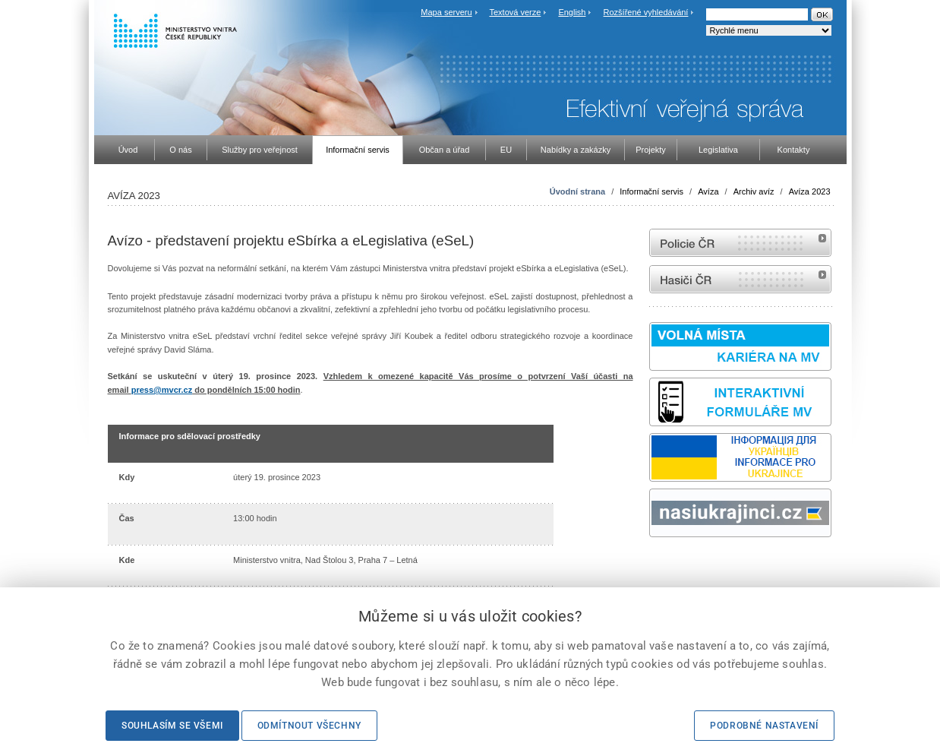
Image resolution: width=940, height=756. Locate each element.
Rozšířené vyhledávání (646, 12)
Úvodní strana (577, 191)
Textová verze (515, 12)
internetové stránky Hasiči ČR (740, 279)
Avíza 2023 (810, 191)
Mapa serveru (446, 12)
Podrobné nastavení (764, 725)
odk (657, 565)
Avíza (708, 191)
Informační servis (651, 191)
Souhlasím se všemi (172, 725)
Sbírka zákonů (651, 565)
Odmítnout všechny (309, 725)
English (571, 12)
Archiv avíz (753, 191)
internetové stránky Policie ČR (740, 243)
